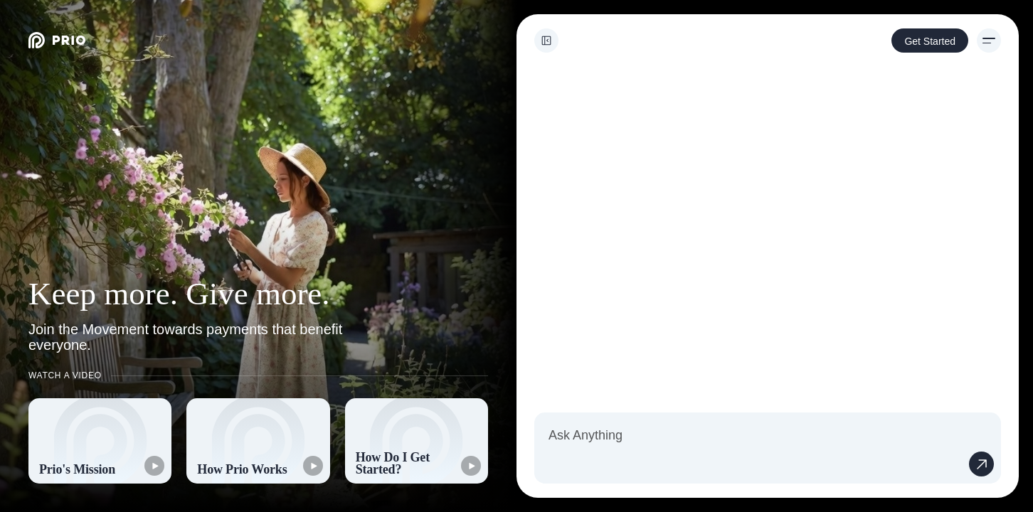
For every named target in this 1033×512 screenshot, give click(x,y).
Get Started (929, 41)
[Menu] (989, 40)
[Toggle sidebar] (546, 40)
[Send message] (981, 464)
